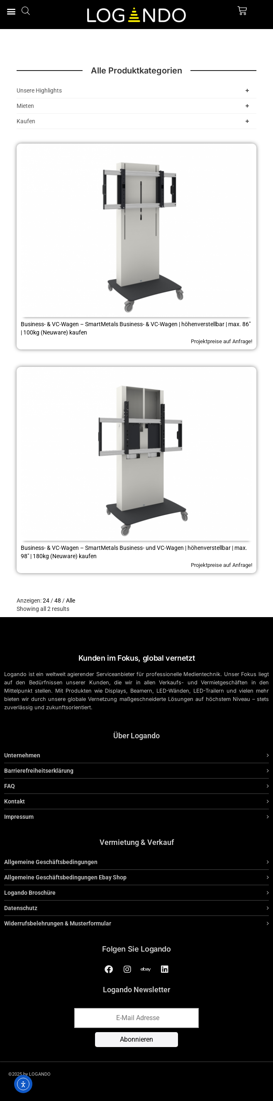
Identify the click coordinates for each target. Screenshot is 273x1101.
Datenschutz (20, 908)
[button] (11, 11)
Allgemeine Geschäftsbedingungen (51, 862)
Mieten (134, 106)
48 (57, 600)
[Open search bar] (26, 11)
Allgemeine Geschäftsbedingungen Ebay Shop (65, 877)
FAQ (9, 786)
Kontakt (14, 801)
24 (46, 600)
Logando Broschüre (30, 892)
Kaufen (134, 121)
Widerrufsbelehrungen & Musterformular (57, 923)
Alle (70, 600)
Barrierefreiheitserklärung (38, 770)
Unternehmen (22, 755)
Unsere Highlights (134, 90)
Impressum (19, 816)
